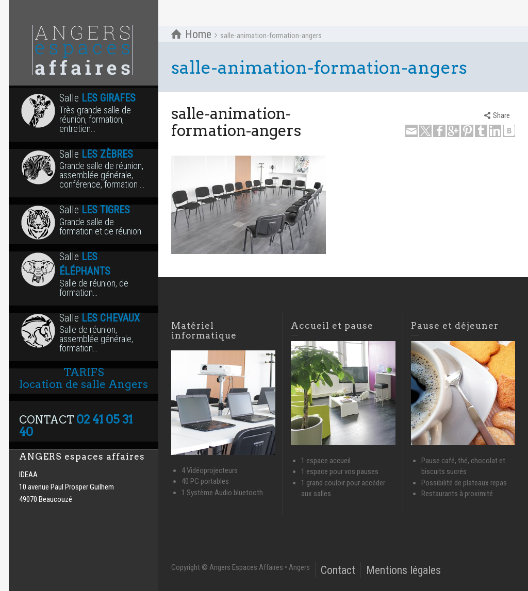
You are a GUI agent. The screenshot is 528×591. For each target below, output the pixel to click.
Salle (83, 113)
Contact (338, 570)
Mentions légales (403, 570)
